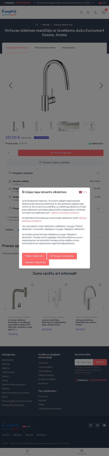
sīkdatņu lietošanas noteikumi (65, 213)
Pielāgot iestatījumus (62, 256)
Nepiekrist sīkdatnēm (35, 262)
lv (82, 192)
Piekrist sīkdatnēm (34, 256)
